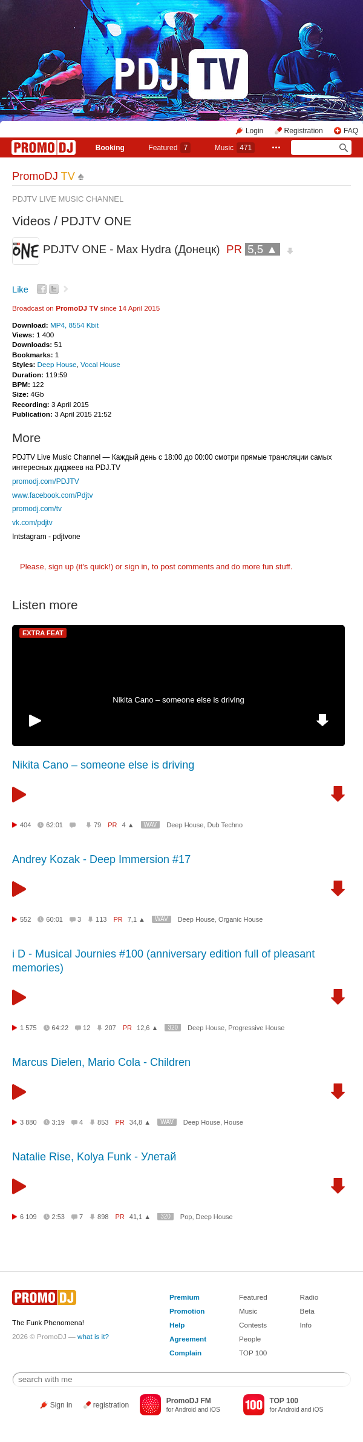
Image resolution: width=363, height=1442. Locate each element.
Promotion (186, 1311)
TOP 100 (253, 1353)
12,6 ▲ (147, 1027)
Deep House (57, 364)
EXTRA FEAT (43, 633)
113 (101, 919)
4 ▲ (128, 824)
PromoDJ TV (77, 308)
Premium (184, 1297)
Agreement (187, 1339)
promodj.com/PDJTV (45, 481)
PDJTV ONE (96, 221)
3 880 (28, 1122)
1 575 (28, 1027)
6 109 (28, 1216)
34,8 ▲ (140, 1122)
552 (25, 919)
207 (110, 1027)
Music (235, 147)
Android (185, 1409)
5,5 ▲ (262, 249)
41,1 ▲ (140, 1216)
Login (254, 130)
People (250, 1339)
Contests (253, 1325)
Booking (110, 148)
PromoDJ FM (188, 1401)
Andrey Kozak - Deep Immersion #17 (101, 859)
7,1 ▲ (136, 919)
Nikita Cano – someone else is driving (178, 699)
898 (102, 1216)
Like (20, 289)
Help (177, 1325)
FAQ (351, 130)
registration (111, 1405)
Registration (303, 130)
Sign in (61, 1405)
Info (306, 1325)
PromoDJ (43, 176)
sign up (61, 566)
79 (97, 824)
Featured (169, 147)
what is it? (93, 1336)
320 (173, 1027)
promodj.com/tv (37, 508)
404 (25, 824)
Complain (185, 1353)
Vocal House (100, 364)
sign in (136, 566)
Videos (31, 221)
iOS (215, 1409)
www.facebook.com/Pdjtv (52, 495)
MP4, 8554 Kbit (74, 325)
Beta (307, 1311)
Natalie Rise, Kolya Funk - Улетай (94, 1157)
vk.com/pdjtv (32, 522)
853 (102, 1122)
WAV (150, 824)
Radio (309, 1297)
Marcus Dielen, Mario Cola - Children (101, 1062)
